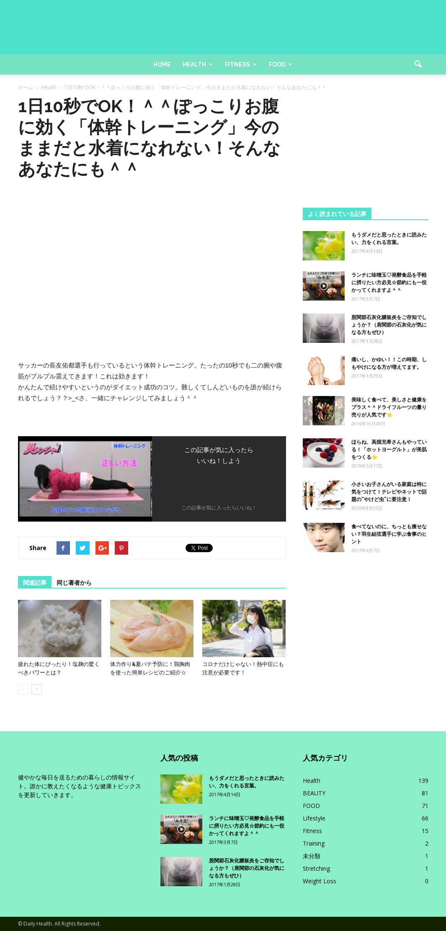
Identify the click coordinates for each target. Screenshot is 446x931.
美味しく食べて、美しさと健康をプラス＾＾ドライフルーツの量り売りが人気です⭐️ (389, 407)
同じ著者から (74, 582)
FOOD (311, 806)
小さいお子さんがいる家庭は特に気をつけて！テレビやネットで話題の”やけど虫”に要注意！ (389, 491)
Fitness (241, 64)
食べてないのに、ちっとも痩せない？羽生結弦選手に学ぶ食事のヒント (389, 534)
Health (198, 64)
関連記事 (34, 582)
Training (314, 843)
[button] (418, 64)
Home (162, 64)
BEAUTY (314, 793)
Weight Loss (319, 881)
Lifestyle (314, 818)
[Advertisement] (365, 148)
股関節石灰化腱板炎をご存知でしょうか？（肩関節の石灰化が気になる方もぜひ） (389, 324)
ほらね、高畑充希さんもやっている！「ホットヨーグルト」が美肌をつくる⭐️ (389, 449)
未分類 (311, 856)
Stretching (316, 868)
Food (280, 64)
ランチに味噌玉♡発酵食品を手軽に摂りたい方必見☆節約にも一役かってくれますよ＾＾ (389, 282)
